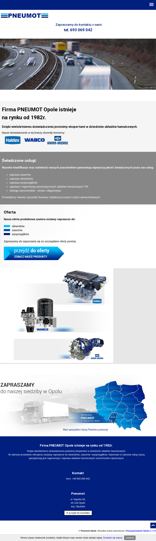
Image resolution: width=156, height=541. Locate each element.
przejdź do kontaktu (78, 512)
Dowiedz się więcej (112, 537)
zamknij (130, 537)
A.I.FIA (141, 531)
